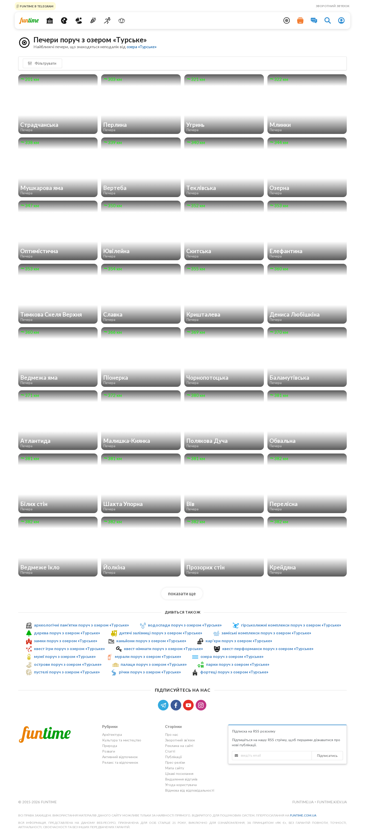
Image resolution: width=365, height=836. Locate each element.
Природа (109, 745)
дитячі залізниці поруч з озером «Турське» (160, 632)
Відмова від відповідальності (189, 790)
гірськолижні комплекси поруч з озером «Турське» (291, 624)
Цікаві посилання (179, 773)
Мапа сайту (174, 768)
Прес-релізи (175, 762)
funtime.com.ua (303, 815)
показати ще (182, 593)
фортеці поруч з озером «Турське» (234, 672)
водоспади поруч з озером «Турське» (185, 624)
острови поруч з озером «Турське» (67, 664)
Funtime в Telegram (36, 6)
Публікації (173, 757)
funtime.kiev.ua (332, 802)
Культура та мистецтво (121, 740)
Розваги (108, 751)
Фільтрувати (42, 63)
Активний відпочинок (120, 757)
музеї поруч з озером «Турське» (65, 656)
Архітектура (112, 735)
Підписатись (327, 755)
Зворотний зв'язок (332, 6)
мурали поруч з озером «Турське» (148, 656)
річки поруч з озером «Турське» (150, 672)
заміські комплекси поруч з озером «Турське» (266, 632)
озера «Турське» (141, 46)
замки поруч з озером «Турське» (65, 640)
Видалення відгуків (181, 779)
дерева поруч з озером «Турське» (67, 632)
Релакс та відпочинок (120, 762)
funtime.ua (303, 802)
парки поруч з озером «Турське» (237, 664)
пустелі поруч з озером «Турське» (67, 672)
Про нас (171, 735)
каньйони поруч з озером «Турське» (151, 640)
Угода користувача (181, 784)
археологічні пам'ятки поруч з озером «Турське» (81, 624)
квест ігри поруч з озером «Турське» (69, 648)
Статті (170, 751)
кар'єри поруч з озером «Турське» (239, 640)
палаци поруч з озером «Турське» (154, 664)
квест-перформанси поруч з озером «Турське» (267, 648)
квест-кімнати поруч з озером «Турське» (163, 648)
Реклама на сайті (179, 745)
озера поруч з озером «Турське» (231, 656)
